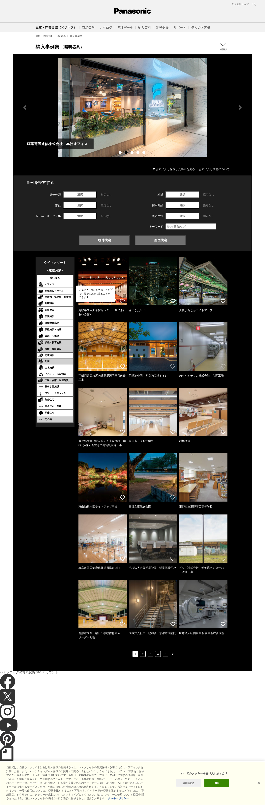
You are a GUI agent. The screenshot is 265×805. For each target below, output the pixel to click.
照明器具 (61, 36)
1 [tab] (121, 153)
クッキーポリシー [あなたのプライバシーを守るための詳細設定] (118, 798)
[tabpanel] (132, 107)
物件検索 (104, 240)
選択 (80, 194)
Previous (25, 107)
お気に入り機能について (214, 169)
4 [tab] (138, 153)
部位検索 (160, 240)
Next (240, 107)
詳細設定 (188, 782)
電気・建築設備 (44, 36)
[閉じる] (258, 783)
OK (217, 782)
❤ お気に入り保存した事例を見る (174, 169)
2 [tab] (127, 153)
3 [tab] (132, 153)
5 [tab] (144, 153)
